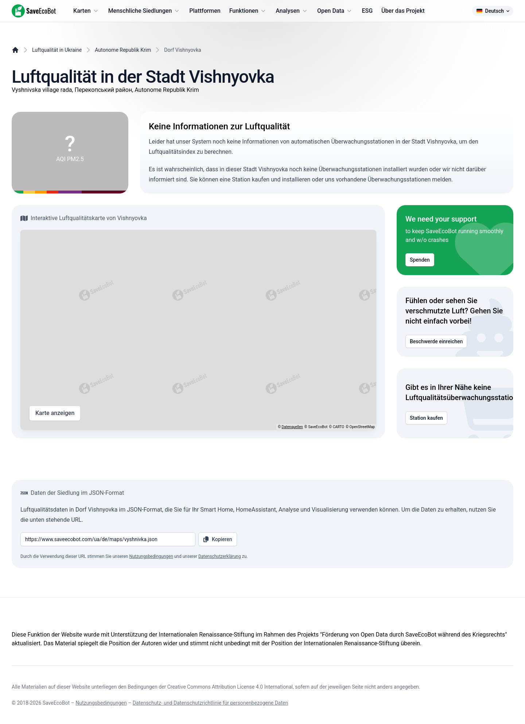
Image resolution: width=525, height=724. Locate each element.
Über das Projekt (403, 10)
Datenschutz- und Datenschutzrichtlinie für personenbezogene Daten (210, 703)
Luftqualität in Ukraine (57, 50)
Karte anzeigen (55, 413)
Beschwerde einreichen (436, 341)
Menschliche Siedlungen (144, 11)
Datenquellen (292, 427)
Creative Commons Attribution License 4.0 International (230, 687)
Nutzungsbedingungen (151, 556)
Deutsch (493, 11)
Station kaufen (426, 417)
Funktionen (248, 11)
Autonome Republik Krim (123, 50)
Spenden (419, 259)
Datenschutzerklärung (219, 556)
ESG (367, 10)
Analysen (292, 11)
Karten (86, 11)
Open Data (335, 11)
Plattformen (204, 10)
